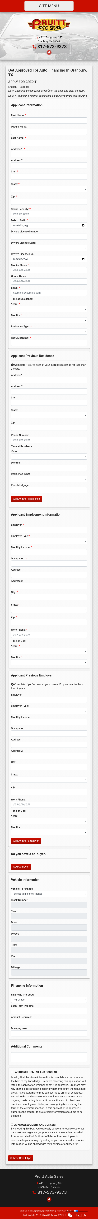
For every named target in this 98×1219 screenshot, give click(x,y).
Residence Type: (20, 326)
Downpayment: (19, 1028)
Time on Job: (18, 640)
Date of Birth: (18, 220)
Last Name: (17, 137)
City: (13, 171)
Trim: (14, 944)
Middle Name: (19, 126)
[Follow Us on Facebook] (49, 52)
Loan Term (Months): (23, 1005)
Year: (14, 911)
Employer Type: (20, 536)
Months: (16, 315)
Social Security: (20, 209)
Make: (14, 922)
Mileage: (16, 967)
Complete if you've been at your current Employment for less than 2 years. (47, 686)
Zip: (13, 196)
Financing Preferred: (22, 994)
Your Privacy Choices (67, 1211)
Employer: (17, 524)
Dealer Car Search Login (28, 1211)
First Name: (17, 115)
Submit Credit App (20, 1158)
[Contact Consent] (12, 1125)
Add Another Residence (26, 498)
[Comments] (49, 1057)
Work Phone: (18, 629)
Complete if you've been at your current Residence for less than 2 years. (48, 366)
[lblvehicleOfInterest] (49, 894)
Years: (14, 304)
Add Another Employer (26, 840)
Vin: (13, 956)
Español (24, 86)
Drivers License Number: (25, 231)
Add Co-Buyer (21, 866)
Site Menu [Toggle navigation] (49, 6)
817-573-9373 (52, 46)
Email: (14, 287)
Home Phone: (19, 276)
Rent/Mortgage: (20, 337)
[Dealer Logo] (49, 24)
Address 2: (17, 160)
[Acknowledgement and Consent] (12, 1072)
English (12, 86)
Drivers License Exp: (22, 254)
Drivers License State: (23, 242)
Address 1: (17, 149)
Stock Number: (19, 900)
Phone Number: (20, 435)
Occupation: (18, 558)
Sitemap (53, 1211)
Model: (15, 933)
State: (14, 184)
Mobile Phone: (19, 265)
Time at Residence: (22, 298)
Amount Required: (21, 1017)
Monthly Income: (20, 547)
